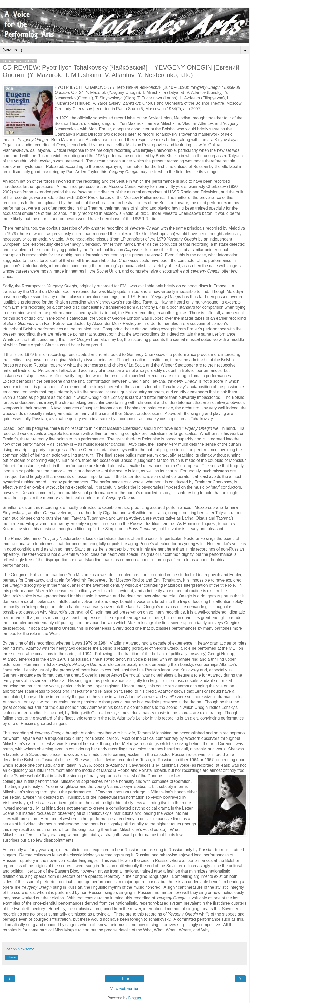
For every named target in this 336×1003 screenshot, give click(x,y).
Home (125, 979)
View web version (124, 989)
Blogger (134, 998)
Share (11, 957)
